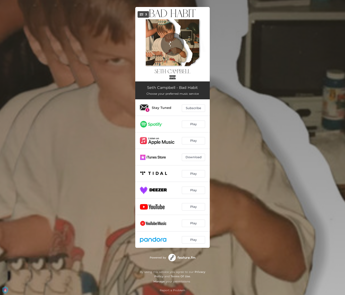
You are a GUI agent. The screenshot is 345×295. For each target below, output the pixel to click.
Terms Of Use (180, 276)
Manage (159, 281)
